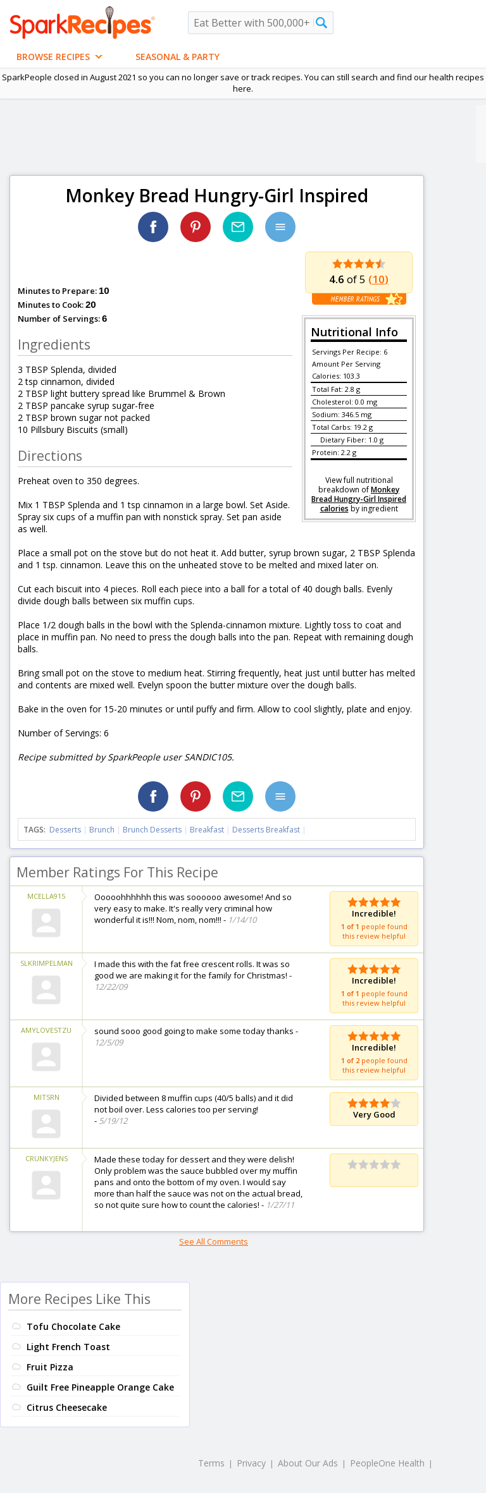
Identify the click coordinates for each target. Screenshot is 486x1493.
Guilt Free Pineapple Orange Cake (100, 1387)
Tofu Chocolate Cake (73, 1326)
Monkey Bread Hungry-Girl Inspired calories (358, 499)
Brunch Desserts (152, 829)
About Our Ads (308, 1463)
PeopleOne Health (387, 1463)
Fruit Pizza (50, 1367)
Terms (211, 1463)
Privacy (251, 1463)
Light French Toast (68, 1347)
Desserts (65, 829)
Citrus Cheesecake (67, 1407)
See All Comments (213, 1241)
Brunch (102, 829)
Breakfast (207, 829)
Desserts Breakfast (266, 829)
